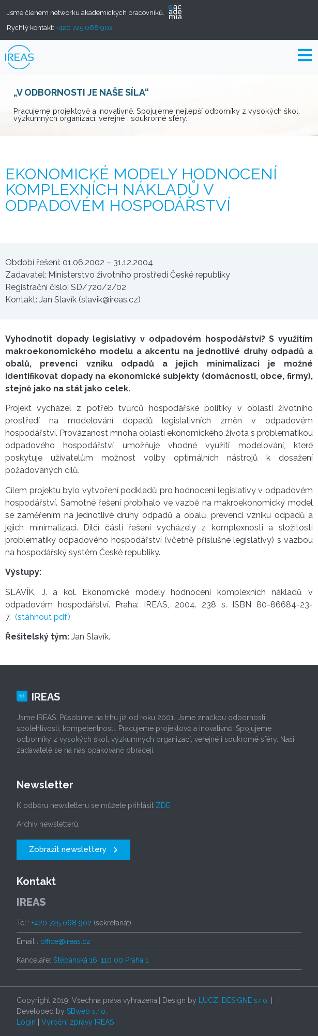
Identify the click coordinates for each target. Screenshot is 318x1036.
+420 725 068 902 (84, 28)
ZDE (163, 805)
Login (26, 1022)
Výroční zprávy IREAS (77, 1022)
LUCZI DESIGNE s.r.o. (234, 1000)
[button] (73, 850)
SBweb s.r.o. (87, 1011)
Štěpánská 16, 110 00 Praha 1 (100, 960)
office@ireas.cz (65, 941)
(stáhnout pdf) (42, 617)
